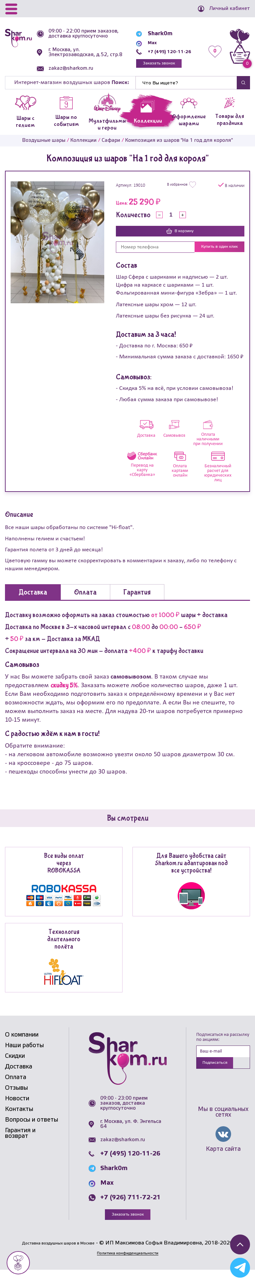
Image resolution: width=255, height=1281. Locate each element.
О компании (22, 1045)
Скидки (15, 1066)
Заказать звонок (153, 68)
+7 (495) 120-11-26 (164, 55)
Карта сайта (223, 1161)
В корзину (180, 241)
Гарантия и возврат (20, 1144)
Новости (17, 1109)
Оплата (15, 1088)
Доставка (18, 1077)
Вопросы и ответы (31, 1130)
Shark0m (149, 37)
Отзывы (16, 1098)
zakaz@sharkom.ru (73, 78)
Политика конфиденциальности (127, 1264)
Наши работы (24, 1056)
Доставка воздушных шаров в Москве (58, 1254)
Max (142, 46)
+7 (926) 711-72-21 (130, 1208)
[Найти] (186, 92)
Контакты (19, 1120)
